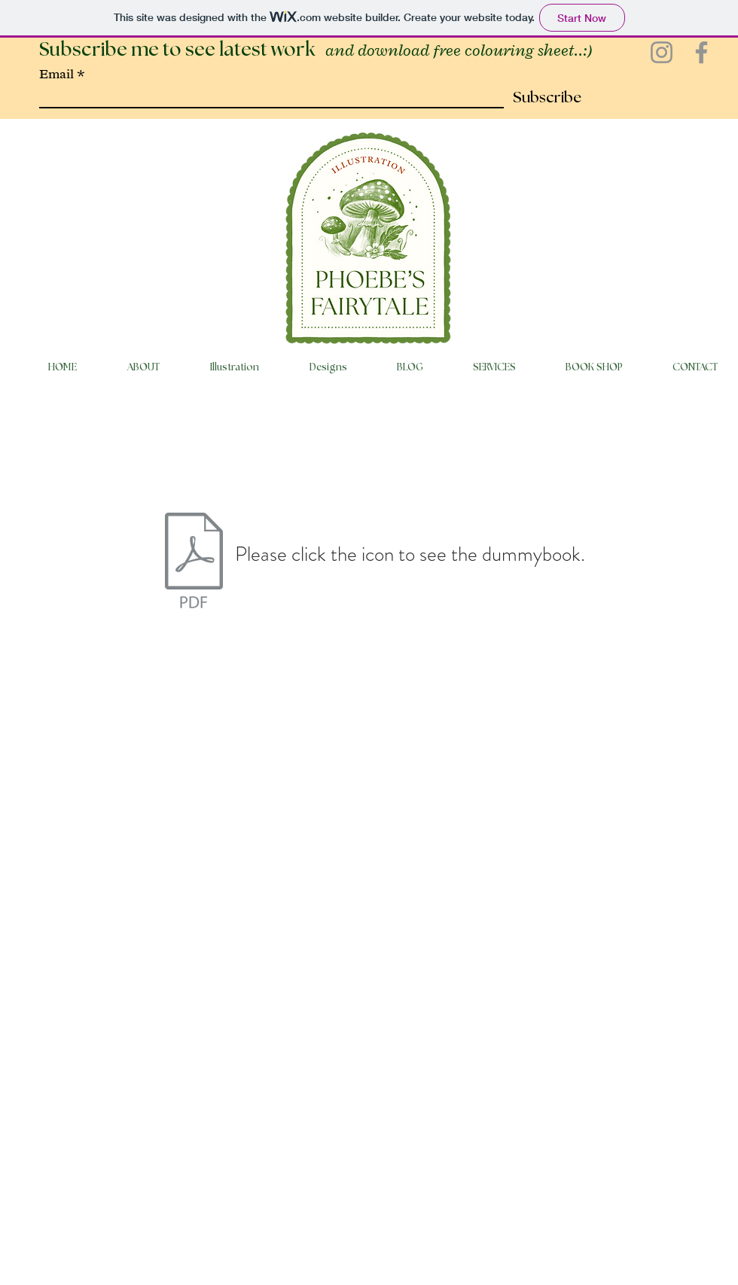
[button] (220, 367)
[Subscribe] (542, 98)
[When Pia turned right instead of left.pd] (193, 562)
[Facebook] (701, 52)
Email (56, 74)
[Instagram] (661, 52)
